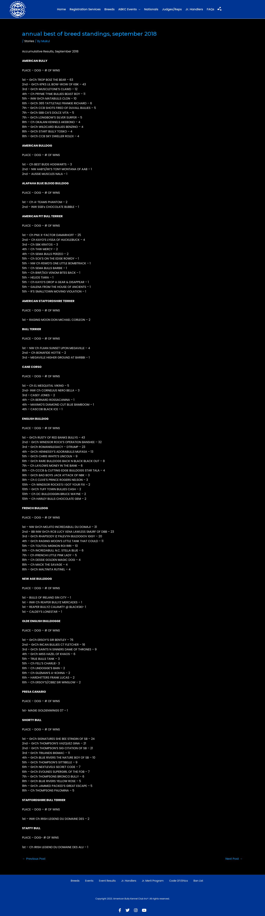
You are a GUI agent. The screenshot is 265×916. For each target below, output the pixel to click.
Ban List (198, 881)
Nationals (151, 9)
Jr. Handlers (194, 9)
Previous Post (33, 859)
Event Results (107, 881)
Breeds (109, 9)
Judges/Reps (172, 9)
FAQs (210, 9)
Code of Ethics (178, 881)
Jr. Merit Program (153, 881)
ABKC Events (127, 9)
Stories (29, 41)
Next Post (234, 859)
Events (89, 881)
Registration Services (85, 9)
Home (61, 9)
